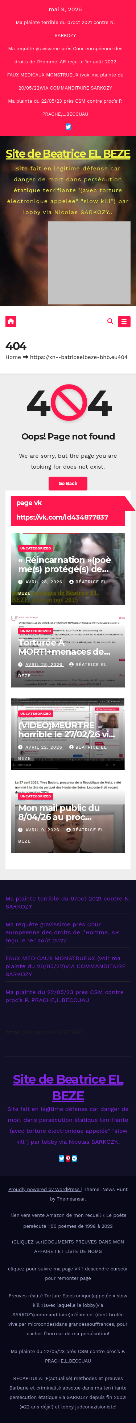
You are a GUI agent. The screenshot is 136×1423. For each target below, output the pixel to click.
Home (13, 357)
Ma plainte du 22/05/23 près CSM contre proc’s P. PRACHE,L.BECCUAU (68, 1356)
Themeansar (71, 1199)
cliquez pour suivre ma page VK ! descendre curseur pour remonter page (68, 1273)
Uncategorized (35, 548)
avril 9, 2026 (43, 829)
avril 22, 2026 (44, 747)
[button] (110, 321)
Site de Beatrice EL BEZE (68, 154)
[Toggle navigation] (124, 322)
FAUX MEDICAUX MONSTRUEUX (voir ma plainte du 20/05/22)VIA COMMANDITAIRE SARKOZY (65, 966)
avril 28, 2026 (44, 581)
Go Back (68, 483)
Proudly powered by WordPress (44, 1189)
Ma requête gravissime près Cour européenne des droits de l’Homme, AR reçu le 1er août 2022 (62, 932)
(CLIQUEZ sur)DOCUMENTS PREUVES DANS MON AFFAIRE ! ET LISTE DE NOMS (68, 1246)
